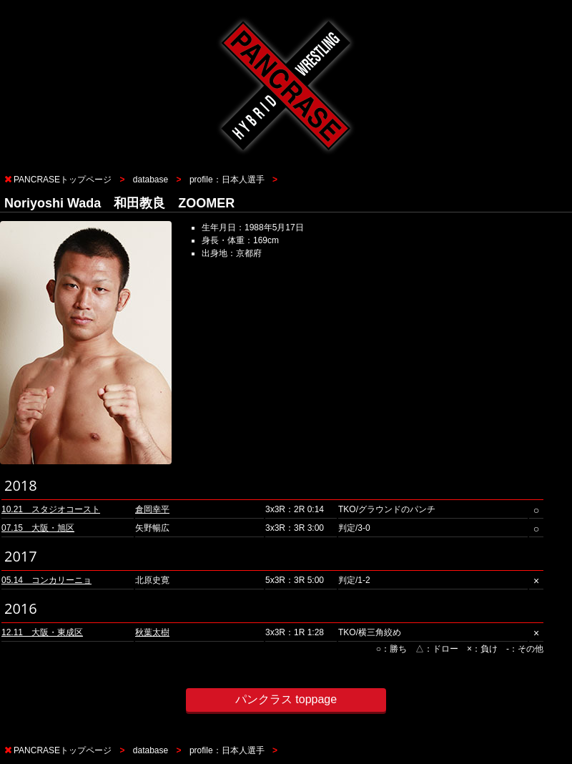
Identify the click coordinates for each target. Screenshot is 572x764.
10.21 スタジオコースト (50, 509)
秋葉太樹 (152, 632)
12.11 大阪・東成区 (42, 632)
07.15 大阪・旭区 (37, 528)
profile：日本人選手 (227, 180)
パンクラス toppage (286, 699)
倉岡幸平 (152, 509)
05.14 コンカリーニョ (46, 580)
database (150, 180)
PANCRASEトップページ (63, 180)
